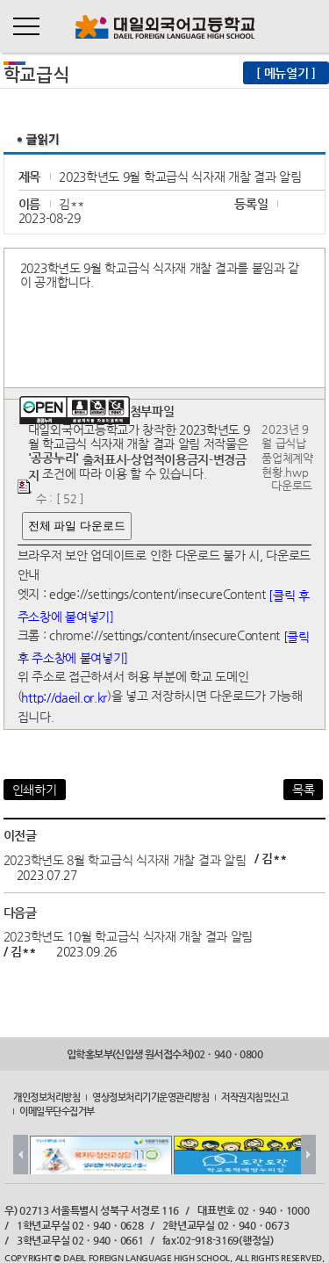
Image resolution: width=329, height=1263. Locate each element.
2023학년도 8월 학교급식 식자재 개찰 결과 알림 (125, 859)
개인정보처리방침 (46, 1096)
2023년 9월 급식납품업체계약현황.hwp (287, 450)
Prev (20, 1154)
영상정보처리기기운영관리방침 (150, 1096)
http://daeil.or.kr (64, 697)
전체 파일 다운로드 (76, 525)
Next (308, 1154)
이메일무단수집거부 (57, 1111)
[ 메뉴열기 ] (286, 73)
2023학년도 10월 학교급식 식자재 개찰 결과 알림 (128, 935)
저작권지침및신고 (254, 1096)
